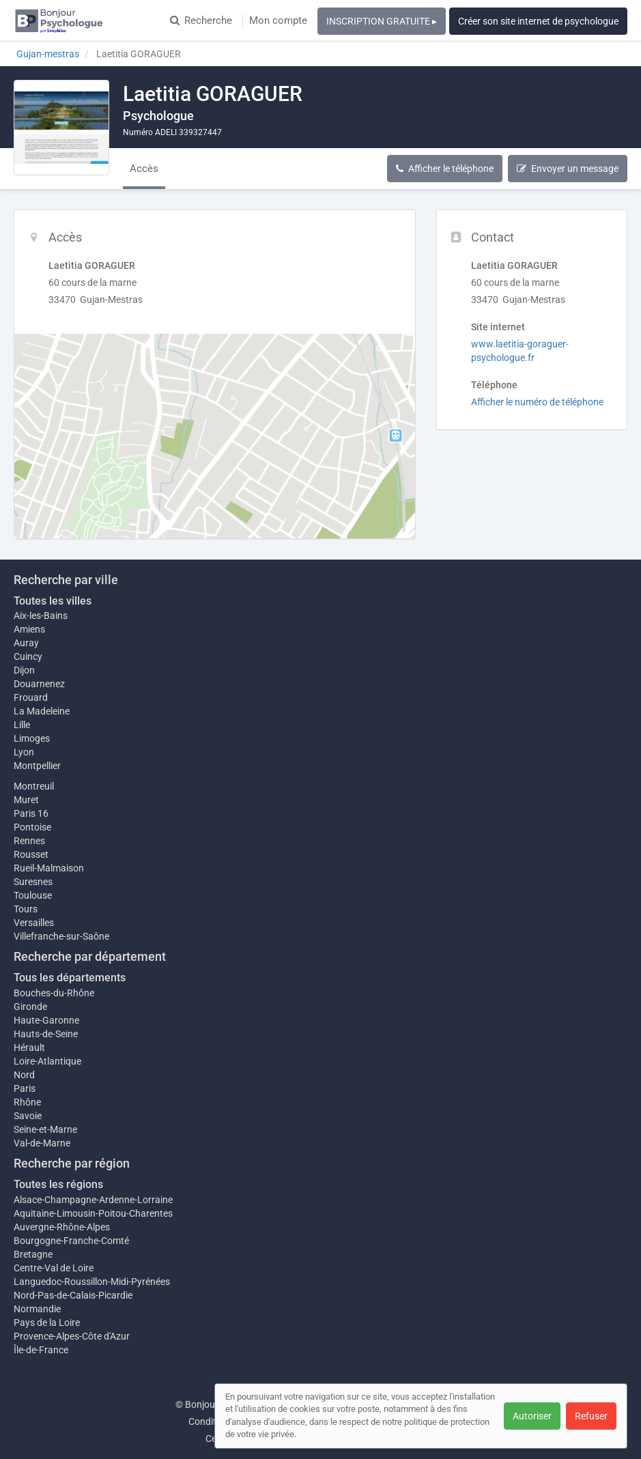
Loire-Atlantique (47, 1061)
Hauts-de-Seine (46, 1033)
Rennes (29, 840)
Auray (26, 642)
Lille (22, 724)
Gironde (30, 1006)
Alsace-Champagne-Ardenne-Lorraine (93, 1199)
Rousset (31, 854)
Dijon (24, 670)
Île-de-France (41, 1349)
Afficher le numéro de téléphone (537, 401)
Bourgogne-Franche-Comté (71, 1240)
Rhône (27, 1102)
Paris (24, 1088)
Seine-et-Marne (45, 1129)
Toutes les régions (58, 1184)
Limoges (32, 738)
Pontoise (32, 827)
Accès (144, 168)
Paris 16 (31, 813)
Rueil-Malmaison (49, 868)
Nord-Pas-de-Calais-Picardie (73, 1295)
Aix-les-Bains (41, 615)
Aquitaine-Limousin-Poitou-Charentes (93, 1213)
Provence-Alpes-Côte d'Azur (72, 1336)
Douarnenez (39, 683)
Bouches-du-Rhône (54, 992)
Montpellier (37, 765)
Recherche (201, 20)
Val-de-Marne (42, 1143)
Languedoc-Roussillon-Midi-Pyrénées (92, 1281)
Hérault (29, 1047)
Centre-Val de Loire (54, 1267)
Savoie (28, 1115)
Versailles (34, 922)
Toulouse (33, 895)
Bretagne (33, 1254)
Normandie (37, 1308)
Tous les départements (70, 977)
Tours (26, 909)
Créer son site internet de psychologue (538, 21)
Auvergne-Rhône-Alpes (62, 1227)
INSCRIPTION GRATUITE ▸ (381, 21)
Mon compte (278, 20)
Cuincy (28, 656)
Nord (24, 1074)
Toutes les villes (52, 600)
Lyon (24, 752)
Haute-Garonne (46, 1020)
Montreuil (34, 786)
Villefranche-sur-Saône (61, 936)
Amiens (29, 629)
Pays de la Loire (47, 1322)
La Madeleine (42, 711)
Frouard (31, 697)
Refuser (591, 1416)
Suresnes (33, 881)
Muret (26, 799)
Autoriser (532, 1416)
